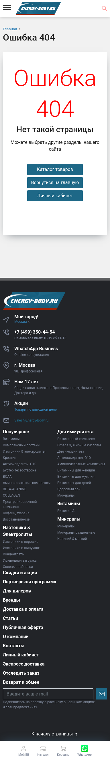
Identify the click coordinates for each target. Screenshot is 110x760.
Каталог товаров (55, 169)
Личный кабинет (55, 195)
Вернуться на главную (55, 182)
